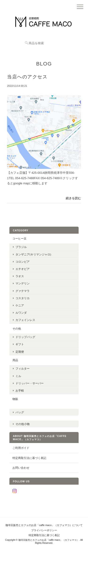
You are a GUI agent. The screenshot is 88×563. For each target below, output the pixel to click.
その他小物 (22, 423)
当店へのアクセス (27, 76)
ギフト (19, 344)
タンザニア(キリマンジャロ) (33, 254)
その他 (16, 328)
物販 (15, 398)
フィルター (22, 368)
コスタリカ (22, 298)
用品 (15, 360)
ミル (18, 376)
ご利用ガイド (20, 447)
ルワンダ (21, 312)
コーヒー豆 (19, 238)
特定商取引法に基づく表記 (29, 457)
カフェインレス (25, 319)
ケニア (19, 305)
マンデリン (22, 283)
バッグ (19, 412)
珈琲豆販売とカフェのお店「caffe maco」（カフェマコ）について (44, 525)
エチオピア (22, 268)
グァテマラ (22, 290)
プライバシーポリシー (44, 530)
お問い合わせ (20, 467)
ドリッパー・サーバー (29, 383)
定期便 (19, 351)
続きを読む (73, 198)
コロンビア (22, 261)
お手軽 (19, 390)
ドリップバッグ (25, 336)
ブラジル (21, 246)
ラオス (19, 276)
